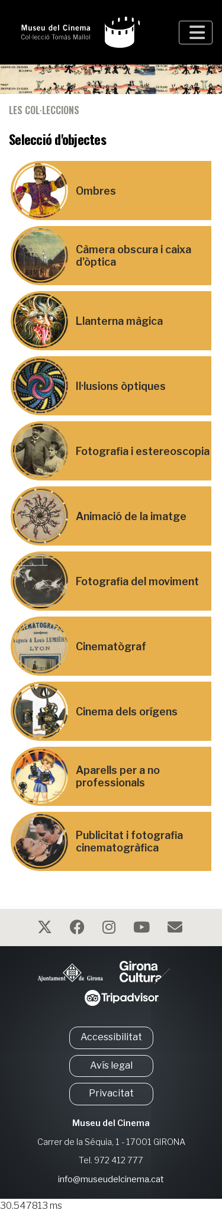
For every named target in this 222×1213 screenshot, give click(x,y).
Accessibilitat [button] (111, 1037)
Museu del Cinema (111, 1123)
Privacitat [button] (111, 1093)
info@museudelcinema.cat (111, 1179)
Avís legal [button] (111, 1065)
